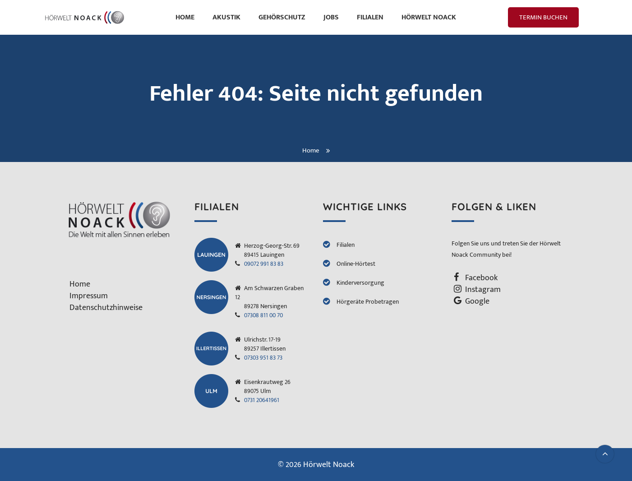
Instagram (483, 289)
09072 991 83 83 (263, 264)
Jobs (331, 17)
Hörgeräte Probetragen (368, 301)
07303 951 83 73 (263, 357)
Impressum (88, 296)
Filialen (370, 17)
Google (477, 301)
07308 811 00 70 (263, 315)
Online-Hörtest (356, 264)
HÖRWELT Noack (428, 17)
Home (184, 17)
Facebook (481, 278)
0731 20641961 (261, 400)
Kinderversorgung (360, 283)
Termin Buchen (543, 17)
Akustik (226, 17)
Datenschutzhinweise (106, 308)
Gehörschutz (281, 17)
